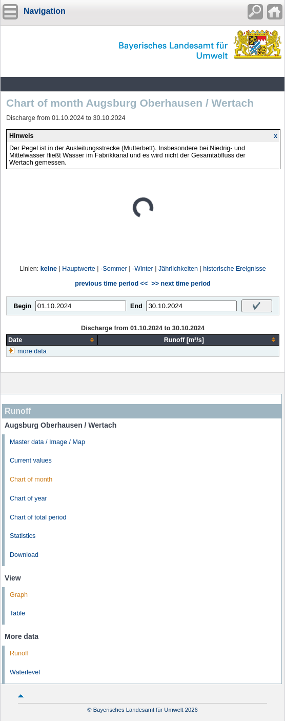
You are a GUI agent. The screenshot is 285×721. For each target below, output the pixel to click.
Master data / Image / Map (47, 442)
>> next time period (180, 283)
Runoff (19, 653)
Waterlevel (25, 672)
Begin (22, 306)
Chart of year (28, 498)
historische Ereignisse (234, 268)
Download (24, 554)
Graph (19, 594)
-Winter (142, 268)
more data (32, 351)
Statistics (22, 535)
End (136, 306)
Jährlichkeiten (178, 268)
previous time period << (111, 283)
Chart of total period (38, 517)
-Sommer (113, 268)
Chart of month (31, 479)
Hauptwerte (78, 268)
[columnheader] (52, 339)
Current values (31, 460)
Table (17, 613)
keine (48, 268)
